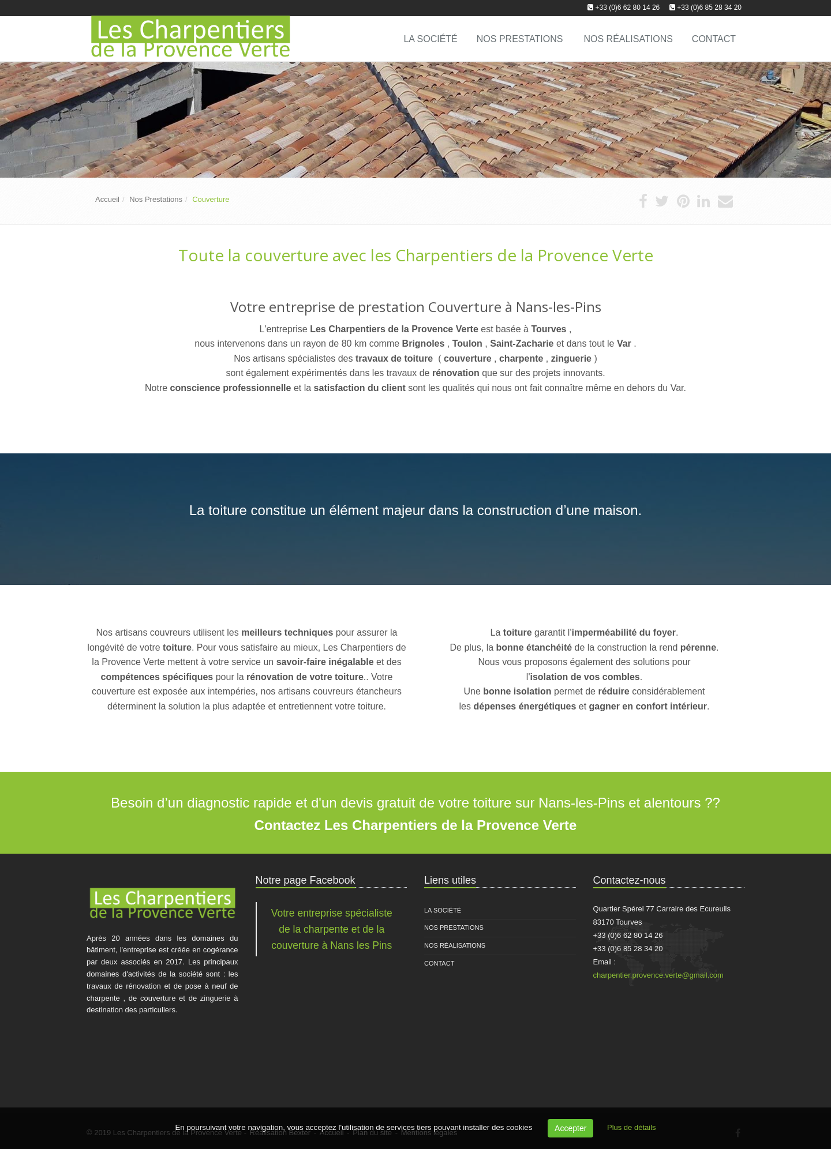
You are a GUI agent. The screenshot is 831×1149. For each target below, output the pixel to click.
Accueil (107, 199)
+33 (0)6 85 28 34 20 (709, 7)
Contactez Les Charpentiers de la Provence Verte (415, 825)
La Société (442, 910)
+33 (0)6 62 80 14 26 (628, 7)
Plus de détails (631, 1127)
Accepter (570, 1128)
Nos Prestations (520, 39)
